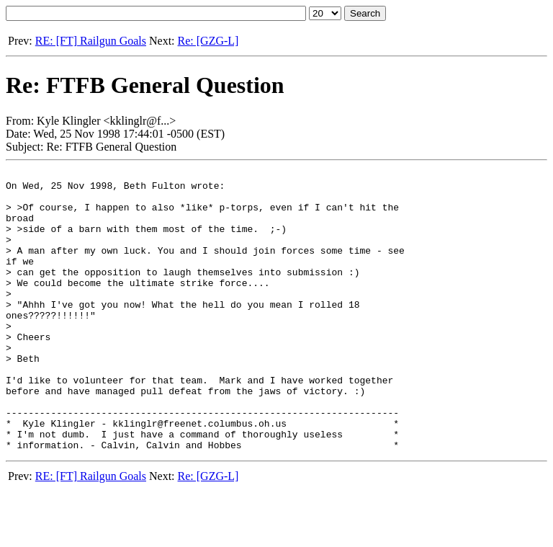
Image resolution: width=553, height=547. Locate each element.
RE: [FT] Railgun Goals (90, 41)
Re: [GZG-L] (208, 41)
